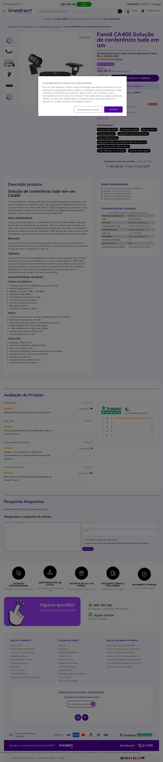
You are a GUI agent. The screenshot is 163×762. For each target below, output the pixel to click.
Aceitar (113, 109)
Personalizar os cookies (88, 109)
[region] (82, 96)
